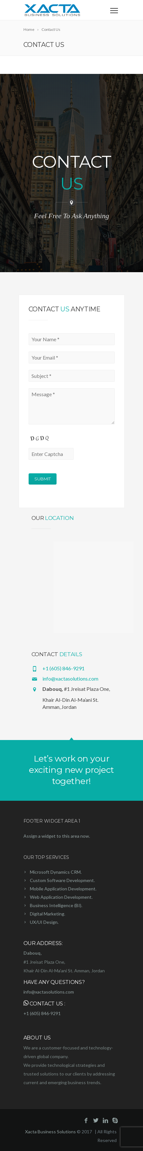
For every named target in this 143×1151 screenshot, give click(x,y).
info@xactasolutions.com (70, 678)
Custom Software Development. (62, 880)
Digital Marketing (47, 913)
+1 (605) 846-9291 (63, 668)
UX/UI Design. (44, 922)
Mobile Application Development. (63, 888)
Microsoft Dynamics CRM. (56, 872)
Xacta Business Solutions (50, 1131)
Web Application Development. (61, 897)
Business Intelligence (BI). (56, 905)
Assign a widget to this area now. (56, 836)
